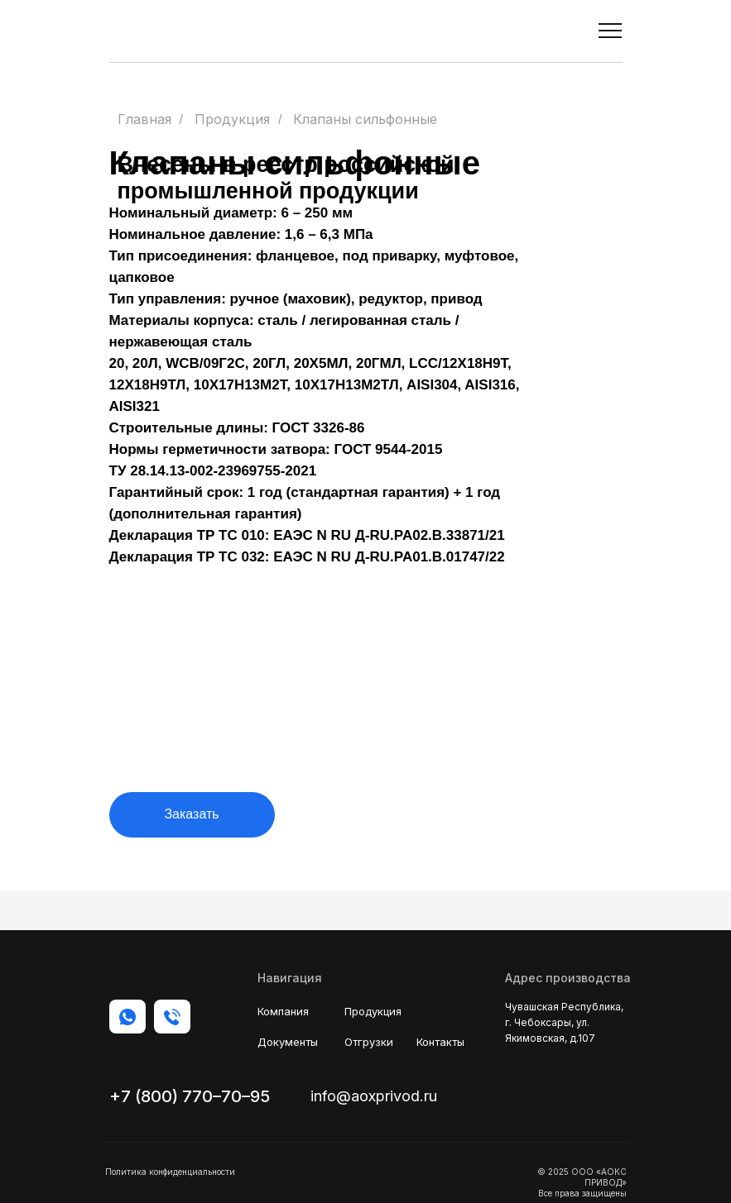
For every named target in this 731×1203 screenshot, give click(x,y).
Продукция (232, 119)
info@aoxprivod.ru (373, 1096)
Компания (283, 1011)
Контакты (440, 1041)
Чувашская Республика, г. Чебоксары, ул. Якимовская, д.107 (564, 1022)
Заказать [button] (191, 814)
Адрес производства (568, 978)
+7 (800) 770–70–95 (189, 1096)
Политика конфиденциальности (170, 1172)
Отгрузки (368, 1041)
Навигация (289, 978)
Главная (144, 119)
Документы (287, 1041)
